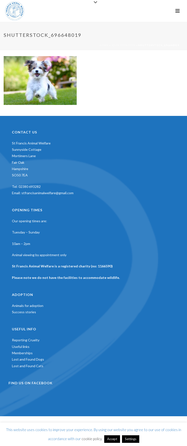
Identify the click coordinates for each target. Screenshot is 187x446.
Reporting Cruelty (25, 340)
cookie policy (92, 438)
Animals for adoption (27, 306)
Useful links (20, 347)
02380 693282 (30, 186)
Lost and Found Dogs (28, 359)
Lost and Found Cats (27, 366)
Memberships (22, 353)
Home (104, 45)
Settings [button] (130, 439)
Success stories (24, 312)
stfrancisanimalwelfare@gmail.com (47, 193)
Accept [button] (112, 439)
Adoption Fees (123, 45)
